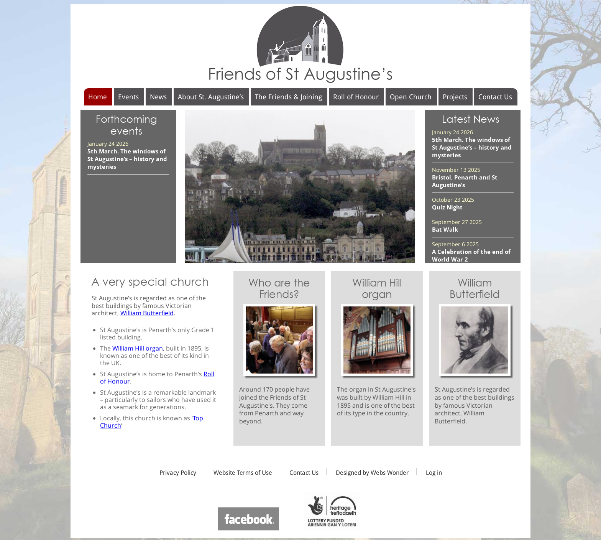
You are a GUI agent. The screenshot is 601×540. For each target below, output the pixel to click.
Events (128, 97)
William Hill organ (137, 348)
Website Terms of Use (242, 472)
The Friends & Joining (288, 97)
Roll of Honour (356, 97)
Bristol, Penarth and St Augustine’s (465, 181)
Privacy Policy (177, 472)
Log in (434, 472)
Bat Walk (445, 229)
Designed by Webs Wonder (372, 472)
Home (97, 97)
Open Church (411, 97)
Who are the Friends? (279, 289)
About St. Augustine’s (211, 97)
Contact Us (495, 97)
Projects (455, 97)
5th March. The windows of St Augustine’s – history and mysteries (127, 158)
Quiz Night (447, 207)
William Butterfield (147, 313)
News (158, 97)
